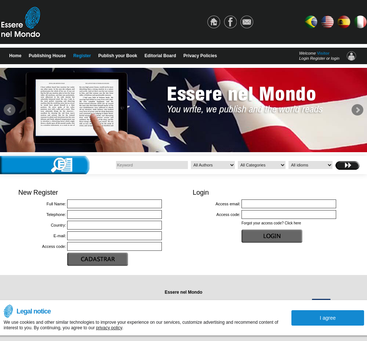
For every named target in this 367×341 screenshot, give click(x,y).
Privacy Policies (200, 55)
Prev (9, 110)
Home (15, 55)
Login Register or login (319, 58)
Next (357, 110)
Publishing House (47, 55)
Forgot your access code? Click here (271, 223)
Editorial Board (160, 55)
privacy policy (109, 327)
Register (82, 55)
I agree (328, 318)
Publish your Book (117, 55)
